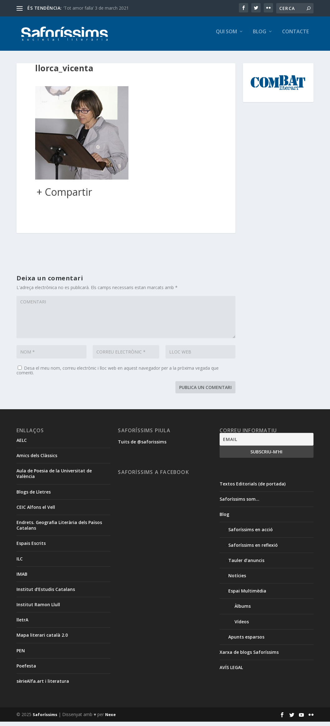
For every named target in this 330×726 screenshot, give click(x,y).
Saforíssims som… (239, 503)
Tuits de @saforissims (142, 446)
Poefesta (26, 670)
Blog (259, 36)
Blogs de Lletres (33, 496)
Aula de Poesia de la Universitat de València (54, 478)
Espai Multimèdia (247, 595)
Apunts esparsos (246, 641)
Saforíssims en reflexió (253, 549)
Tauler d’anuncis (246, 565)
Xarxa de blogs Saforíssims (249, 656)
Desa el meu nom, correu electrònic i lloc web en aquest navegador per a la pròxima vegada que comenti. (117, 374)
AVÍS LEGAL (231, 672)
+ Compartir (64, 196)
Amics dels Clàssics (36, 460)
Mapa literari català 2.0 (42, 639)
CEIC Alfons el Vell (35, 511)
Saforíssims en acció (250, 534)
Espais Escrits (31, 547)
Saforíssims (45, 719)
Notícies (237, 580)
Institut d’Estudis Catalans (45, 594)
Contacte (295, 36)
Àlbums (243, 610)
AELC (21, 444)
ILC (19, 563)
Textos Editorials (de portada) (253, 488)
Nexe (110, 719)
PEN (20, 655)
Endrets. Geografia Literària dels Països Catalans (59, 529)
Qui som (226, 36)
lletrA (22, 624)
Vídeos (242, 626)
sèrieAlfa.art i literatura (42, 685)
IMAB (21, 578)
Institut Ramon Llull (38, 609)
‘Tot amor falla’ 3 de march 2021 (96, 8)
